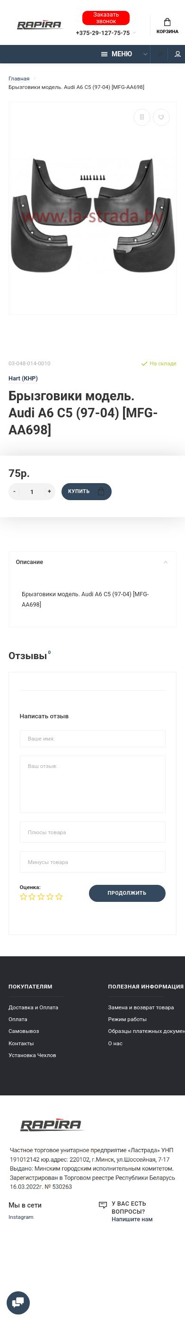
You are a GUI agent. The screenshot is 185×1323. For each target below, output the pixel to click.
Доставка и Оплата (33, 1007)
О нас (115, 1043)
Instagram (21, 1217)
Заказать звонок (106, 18)
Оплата (18, 1019)
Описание (91, 561)
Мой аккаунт (178, 54)
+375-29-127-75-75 (103, 32)
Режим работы (127, 1019)
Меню (116, 54)
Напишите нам (132, 1219)
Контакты (21, 1043)
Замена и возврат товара (141, 1007)
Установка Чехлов (32, 1054)
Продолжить (127, 893)
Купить (86, 491)
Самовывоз (24, 1031)
